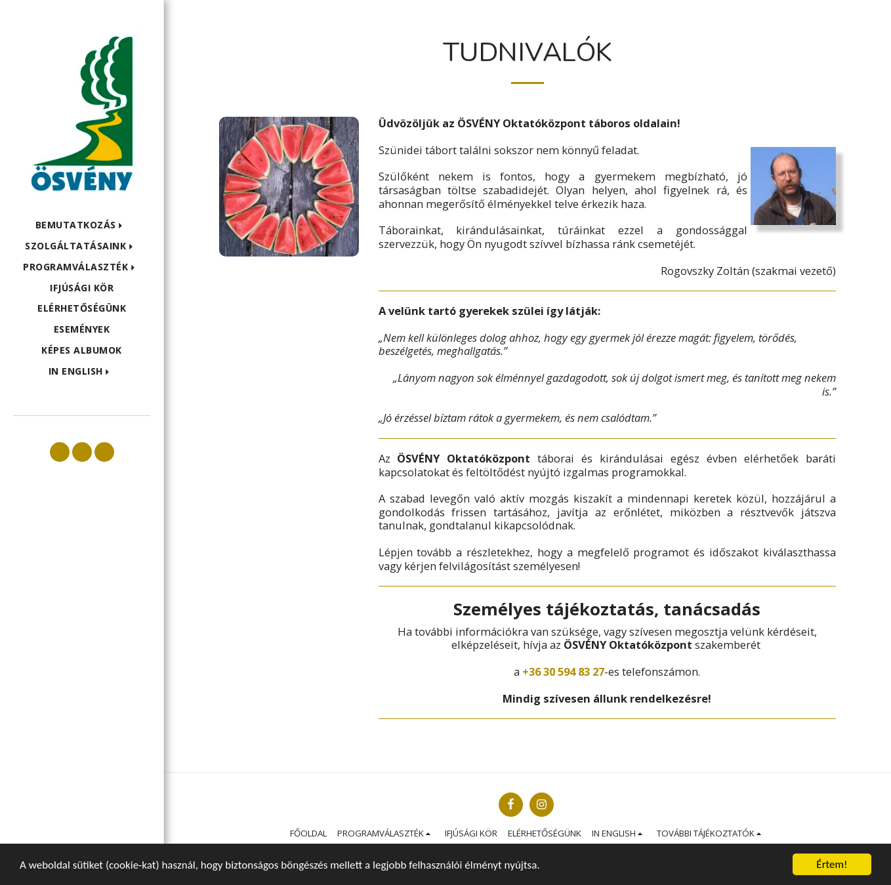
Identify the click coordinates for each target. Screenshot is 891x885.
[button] (82, 225)
